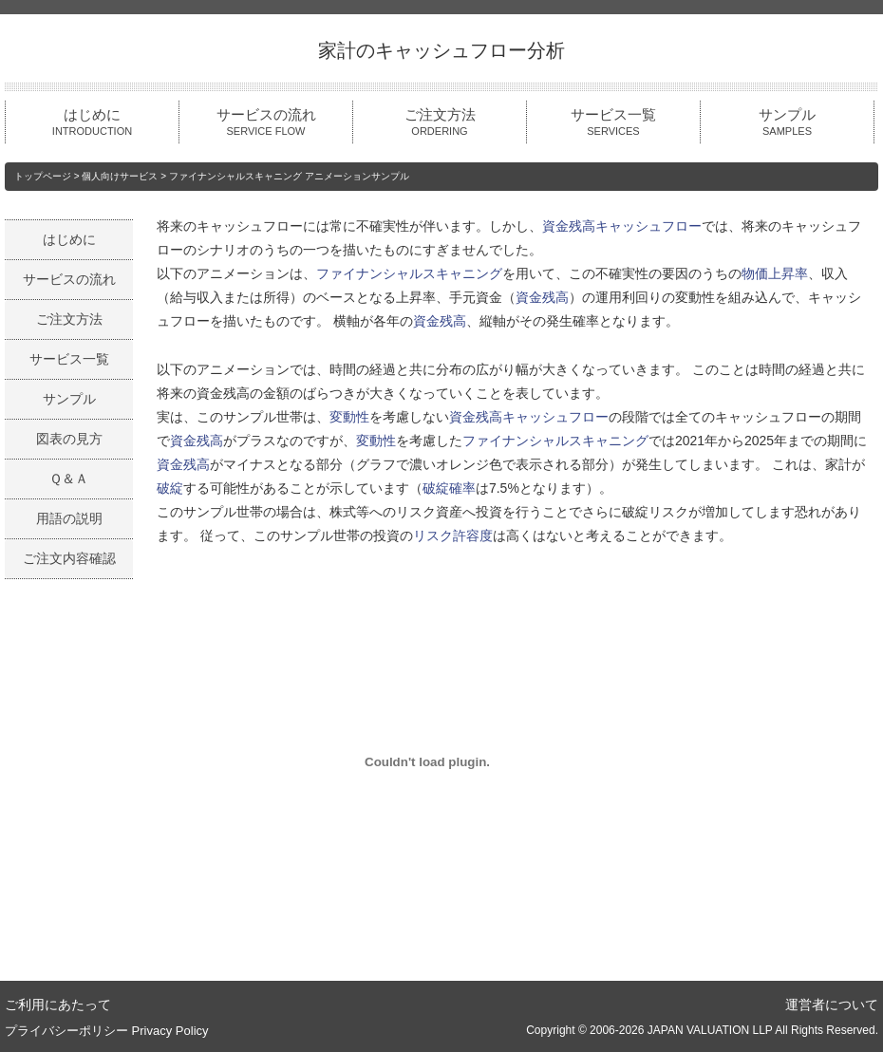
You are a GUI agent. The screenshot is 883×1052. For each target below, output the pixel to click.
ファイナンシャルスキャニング (409, 273)
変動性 (349, 416)
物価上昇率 (775, 273)
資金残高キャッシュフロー (622, 226)
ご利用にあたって (58, 1004)
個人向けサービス (120, 176)
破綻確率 (449, 488)
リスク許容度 (453, 535)
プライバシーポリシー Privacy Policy (107, 1031)
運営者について (831, 1004)
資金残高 (542, 297)
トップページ (42, 176)
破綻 (170, 488)
